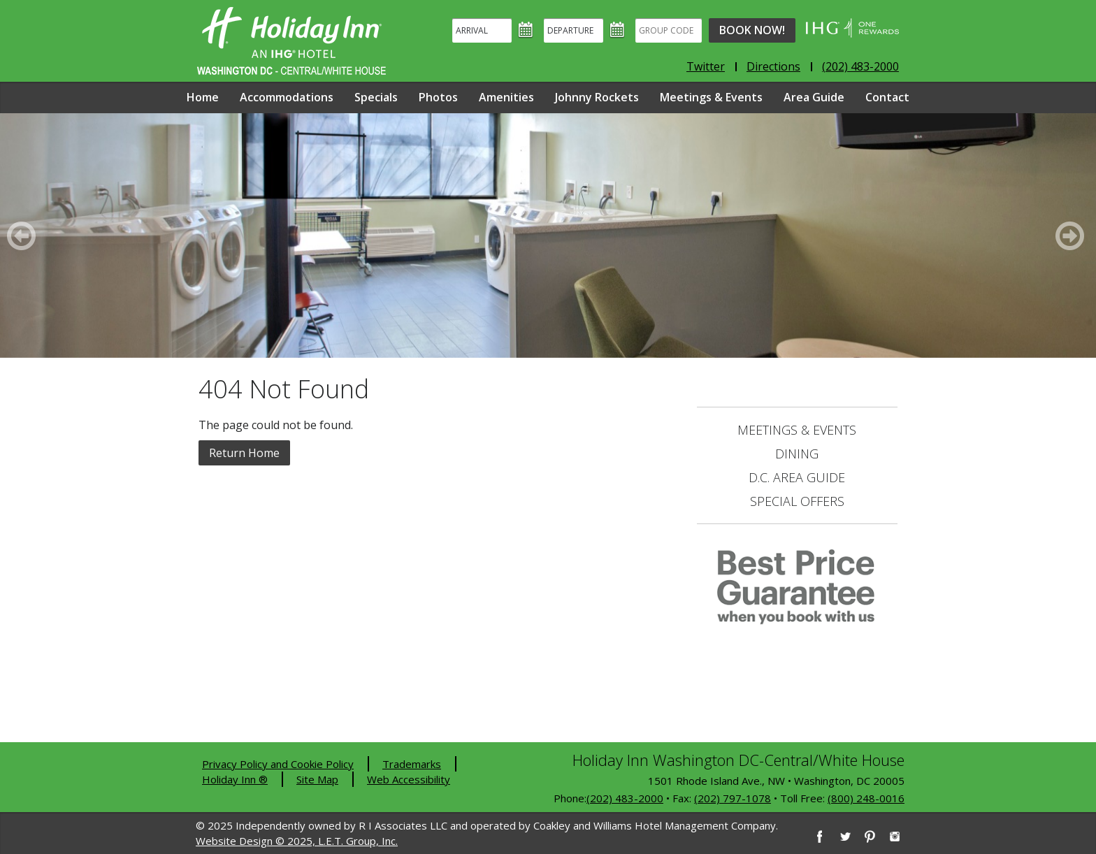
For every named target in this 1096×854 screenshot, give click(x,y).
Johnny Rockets (597, 97)
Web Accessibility (408, 779)
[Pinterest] (869, 836)
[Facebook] (819, 836)
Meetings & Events (711, 97)
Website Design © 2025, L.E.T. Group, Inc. (297, 841)
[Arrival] (482, 30)
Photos (438, 97)
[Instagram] (894, 836)
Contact (887, 97)
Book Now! (752, 30)
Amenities (506, 97)
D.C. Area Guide (797, 477)
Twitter (705, 66)
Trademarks (411, 764)
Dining (797, 453)
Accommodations (286, 97)
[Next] (1072, 235)
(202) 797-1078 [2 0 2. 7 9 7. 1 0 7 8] (732, 798)
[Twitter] (844, 836)
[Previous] (24, 235)
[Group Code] (668, 30)
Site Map (317, 779)
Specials (376, 97)
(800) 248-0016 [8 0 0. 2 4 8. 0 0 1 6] (866, 798)
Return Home (244, 453)
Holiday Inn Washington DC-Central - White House (291, 41)
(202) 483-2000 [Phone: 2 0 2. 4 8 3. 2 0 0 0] (860, 66)
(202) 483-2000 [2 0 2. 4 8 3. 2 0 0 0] (624, 798)
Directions (773, 66)
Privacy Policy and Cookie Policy (278, 764)
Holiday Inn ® (235, 779)
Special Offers (797, 501)
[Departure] (573, 30)
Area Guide (814, 97)
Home (203, 97)
